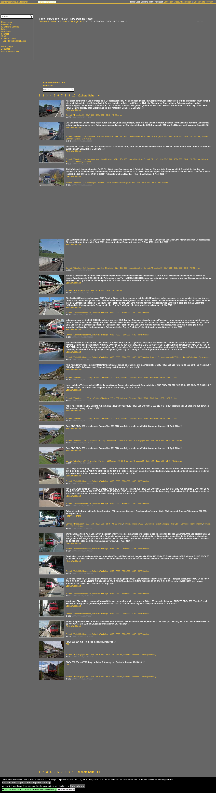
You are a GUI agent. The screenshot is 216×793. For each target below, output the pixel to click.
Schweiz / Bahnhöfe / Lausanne (78, 312)
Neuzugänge (7, 46)
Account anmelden (182, 2)
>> (98, 95)
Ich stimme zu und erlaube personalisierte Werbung (29, 789)
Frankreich (6, 24)
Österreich (5, 31)
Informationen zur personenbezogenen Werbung (26, 782)
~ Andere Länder (8, 38)
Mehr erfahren (77, 786)
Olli (67, 644)
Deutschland (6, 22)
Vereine (4, 36)
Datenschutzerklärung (10, 51)
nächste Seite (85, 95)
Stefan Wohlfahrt (73, 110)
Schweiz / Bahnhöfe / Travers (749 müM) (139, 655)
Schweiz (63, 21)
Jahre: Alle (48, 85)
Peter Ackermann (73, 516)
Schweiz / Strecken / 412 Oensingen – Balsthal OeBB (88, 183)
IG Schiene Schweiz (10, 27)
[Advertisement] (126, 55)
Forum (41, 2)
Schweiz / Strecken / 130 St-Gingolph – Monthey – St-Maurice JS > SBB (95, 441)
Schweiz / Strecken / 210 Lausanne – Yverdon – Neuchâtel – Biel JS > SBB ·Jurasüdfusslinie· (104, 136)
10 (73, 95)
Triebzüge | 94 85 (77, 21)
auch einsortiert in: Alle (54, 82)
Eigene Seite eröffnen (203, 2)
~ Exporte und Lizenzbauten (13, 41)
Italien (4, 29)
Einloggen (168, 2)
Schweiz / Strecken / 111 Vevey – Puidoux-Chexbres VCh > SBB (92, 377)
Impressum (50, 2)
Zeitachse (5, 49)
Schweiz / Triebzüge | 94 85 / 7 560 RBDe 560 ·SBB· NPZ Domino (94, 115)
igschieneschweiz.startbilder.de (14, 2)
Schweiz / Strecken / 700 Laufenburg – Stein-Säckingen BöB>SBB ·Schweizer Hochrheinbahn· (162, 524)
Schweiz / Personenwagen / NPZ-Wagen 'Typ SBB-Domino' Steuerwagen (180, 357)
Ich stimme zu (66, 789)
